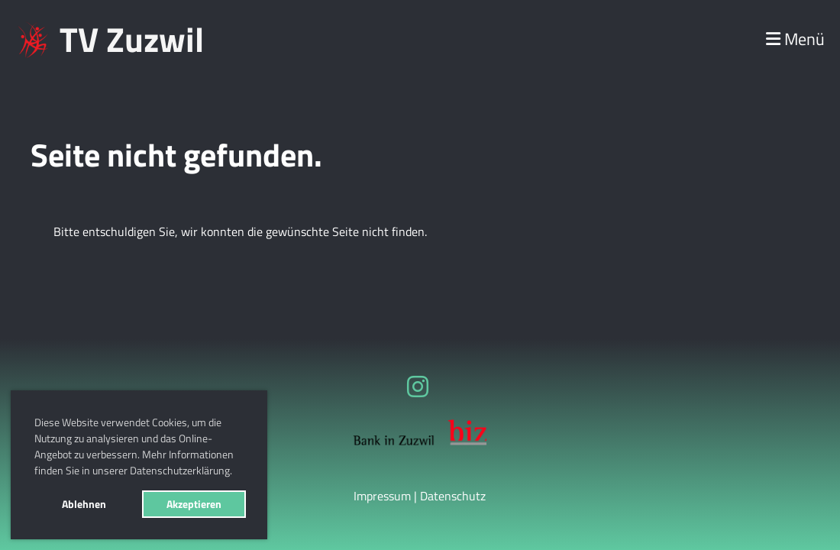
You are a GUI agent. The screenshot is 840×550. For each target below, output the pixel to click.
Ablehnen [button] (84, 504)
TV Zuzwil (132, 39)
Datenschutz (453, 496)
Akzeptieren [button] (193, 504)
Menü (795, 39)
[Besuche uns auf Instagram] (417, 386)
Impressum (382, 496)
